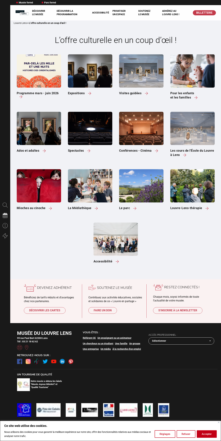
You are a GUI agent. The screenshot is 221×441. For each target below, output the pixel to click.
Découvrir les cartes (44, 310)
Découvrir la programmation (67, 13)
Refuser (186, 434)
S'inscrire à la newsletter (177, 310)
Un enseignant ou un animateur (114, 338)
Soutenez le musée (144, 13)
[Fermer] (218, 422)
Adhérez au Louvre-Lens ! (170, 13)
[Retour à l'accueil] (22, 12)
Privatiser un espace (119, 13)
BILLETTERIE (204, 12)
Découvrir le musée (38, 13)
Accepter (207, 434)
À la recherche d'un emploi (126, 349)
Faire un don (103, 310)
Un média (106, 349)
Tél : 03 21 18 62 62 (27, 341)
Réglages (165, 434)
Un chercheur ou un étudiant (98, 343)
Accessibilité (100, 12)
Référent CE (89, 338)
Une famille (121, 343)
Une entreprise (91, 349)
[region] (110, 431)
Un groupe (134, 343)
